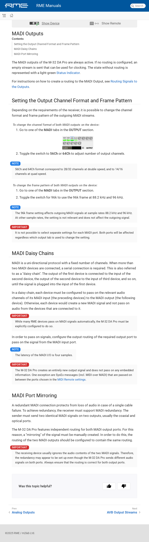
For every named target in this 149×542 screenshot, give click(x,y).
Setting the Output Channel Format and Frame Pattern (46, 44)
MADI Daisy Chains (25, 48)
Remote (111, 23)
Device (50, 23)
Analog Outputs (23, 512)
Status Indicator (68, 73)
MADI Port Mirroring (26, 54)
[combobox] (138, 5)
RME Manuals (48, 5)
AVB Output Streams (122, 512)
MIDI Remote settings (71, 379)
